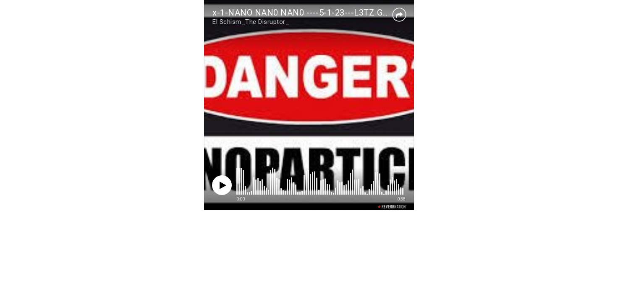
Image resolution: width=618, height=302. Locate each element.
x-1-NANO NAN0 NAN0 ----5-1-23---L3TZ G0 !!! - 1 (310, 13)
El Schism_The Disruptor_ (250, 22)
